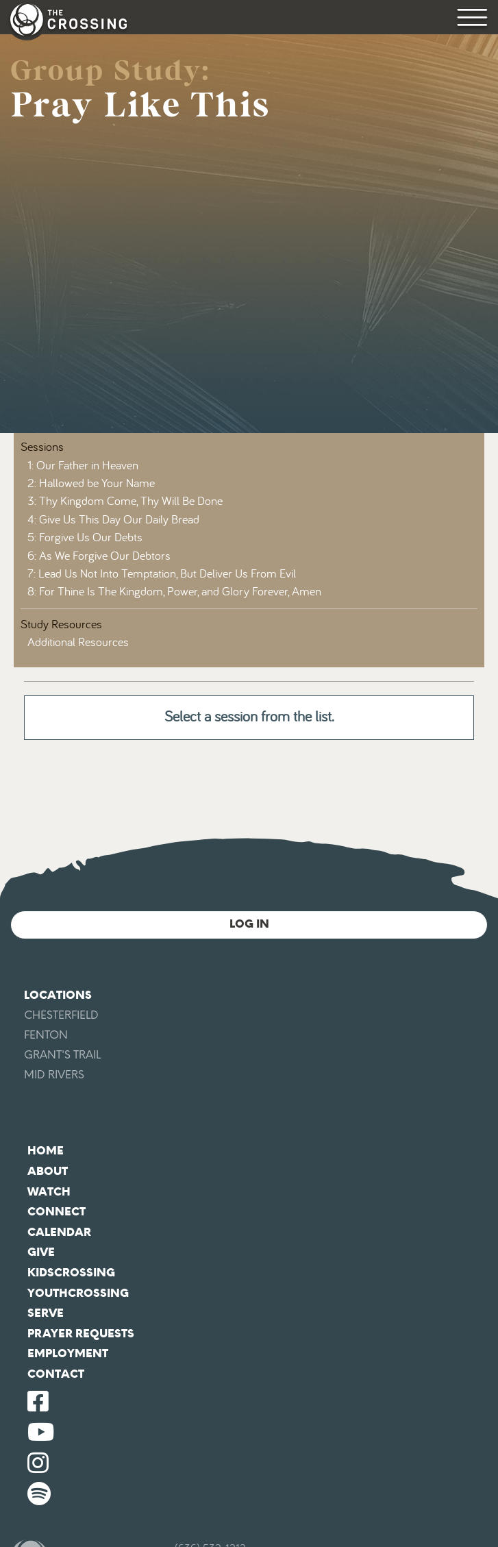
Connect (56, 1211)
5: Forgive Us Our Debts (84, 538)
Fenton (46, 1034)
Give (41, 1252)
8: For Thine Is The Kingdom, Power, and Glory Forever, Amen (174, 592)
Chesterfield (61, 1015)
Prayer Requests (80, 1333)
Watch (49, 1191)
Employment (67, 1353)
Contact (55, 1374)
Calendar (59, 1232)
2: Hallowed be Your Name (91, 484)
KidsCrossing (71, 1272)
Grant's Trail (62, 1054)
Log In (249, 923)
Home (45, 1150)
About (47, 1171)
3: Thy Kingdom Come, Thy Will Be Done (125, 501)
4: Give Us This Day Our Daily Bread (113, 520)
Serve (45, 1313)
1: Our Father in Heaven (82, 466)
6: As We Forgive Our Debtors (99, 556)
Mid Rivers (54, 1074)
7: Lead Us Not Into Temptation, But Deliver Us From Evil (161, 574)
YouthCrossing (78, 1293)
